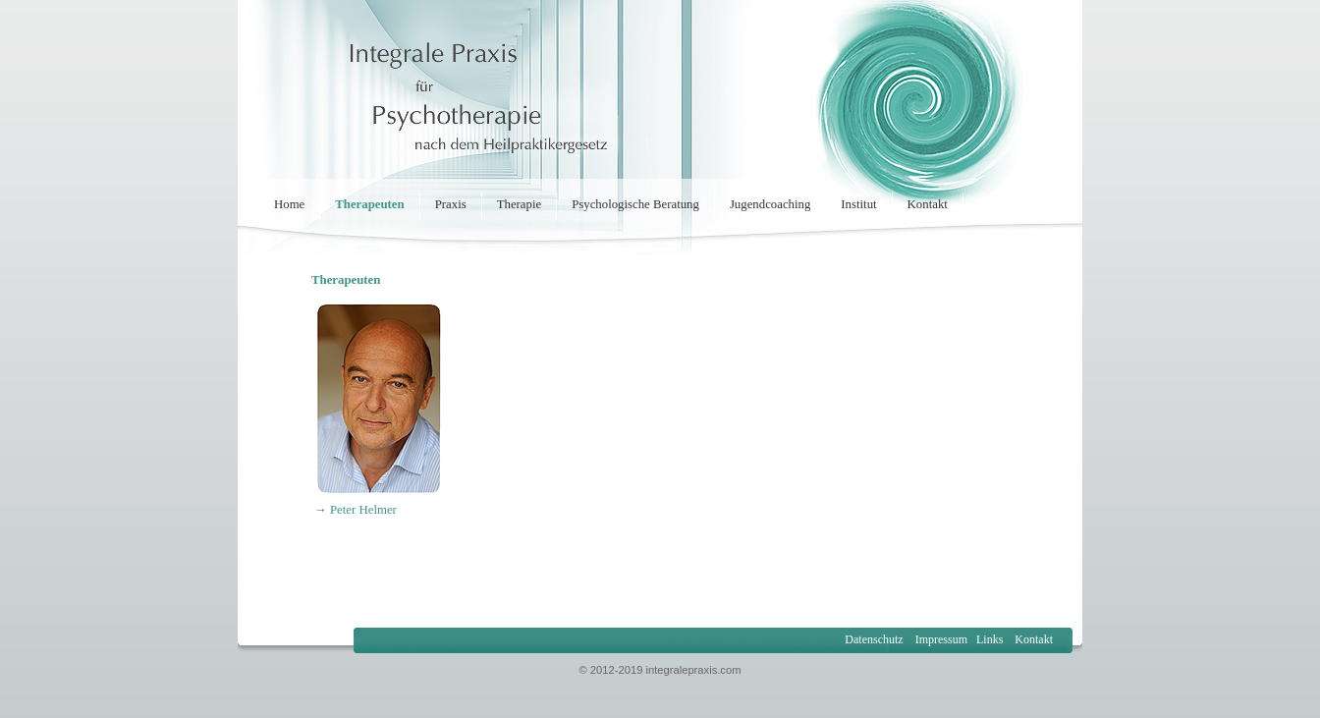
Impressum (939, 639)
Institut (858, 204)
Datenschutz (874, 639)
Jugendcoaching (770, 204)
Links (989, 639)
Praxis (451, 204)
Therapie (519, 204)
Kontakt (928, 204)
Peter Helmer (363, 510)
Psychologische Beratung (635, 204)
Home (289, 204)
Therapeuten (369, 204)
